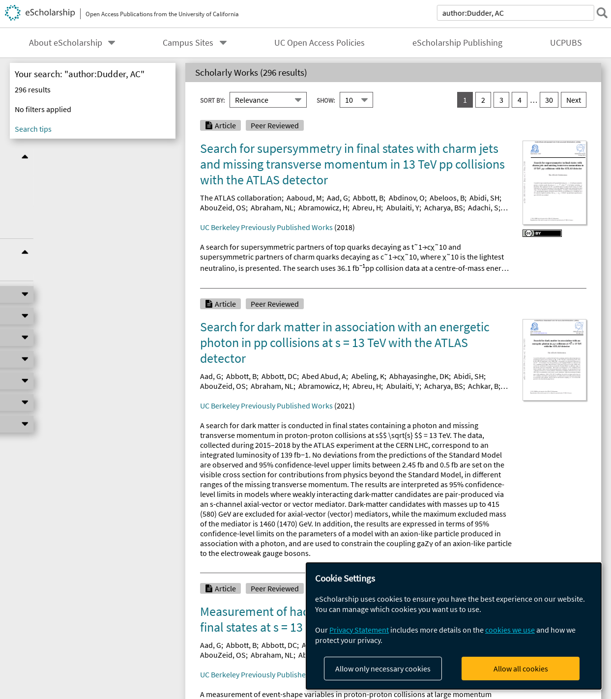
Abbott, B (368, 198)
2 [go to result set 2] (483, 100)
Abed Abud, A (324, 376)
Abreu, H (366, 207)
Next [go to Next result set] (573, 100)
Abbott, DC (279, 376)
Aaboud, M (304, 198)
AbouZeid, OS (223, 207)
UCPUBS (566, 42)
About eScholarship (65, 42)
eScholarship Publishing (457, 42)
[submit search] (598, 13)
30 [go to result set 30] (549, 100)
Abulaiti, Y (402, 207)
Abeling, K (367, 376)
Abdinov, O (407, 198)
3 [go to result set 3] (501, 100)
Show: (326, 100)
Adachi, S (483, 207)
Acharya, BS (443, 207)
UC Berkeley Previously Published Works (266, 227)
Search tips (33, 129)
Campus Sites (188, 42)
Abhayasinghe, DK (419, 376)
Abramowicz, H (323, 207)
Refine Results (92, 156)
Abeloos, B (447, 198)
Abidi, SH (484, 198)
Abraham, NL (272, 207)
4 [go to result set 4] (520, 100)
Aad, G (337, 198)
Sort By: (212, 100)
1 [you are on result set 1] (465, 100)
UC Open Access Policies (319, 42)
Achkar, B (483, 386)
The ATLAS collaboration (241, 198)
